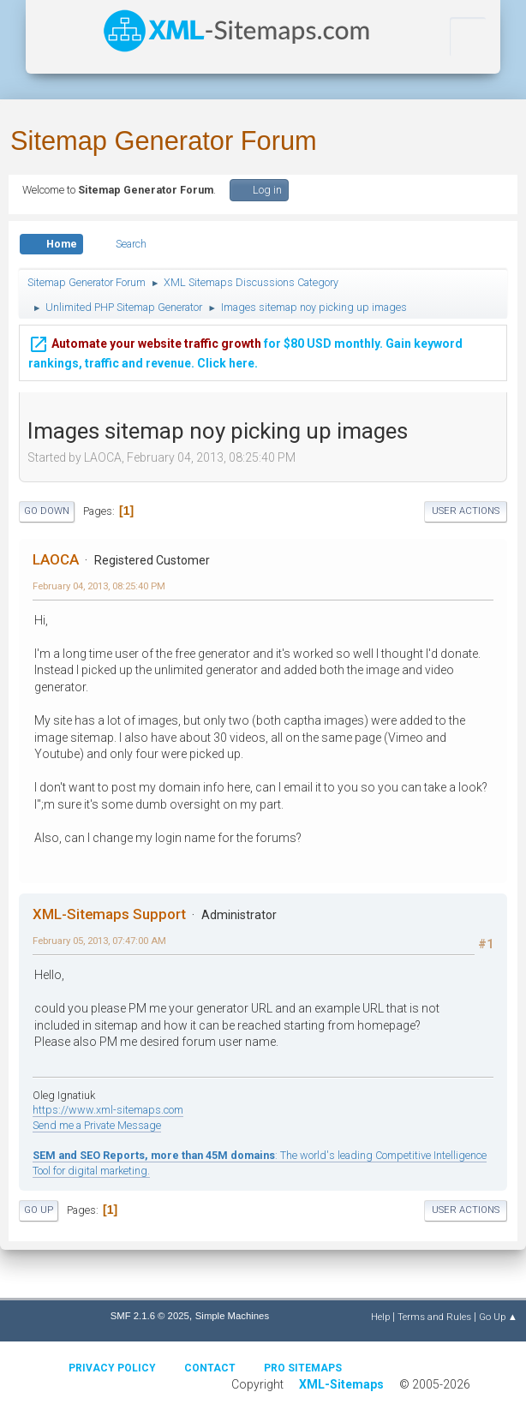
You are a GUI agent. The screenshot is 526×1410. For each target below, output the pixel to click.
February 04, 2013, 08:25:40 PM (99, 586)
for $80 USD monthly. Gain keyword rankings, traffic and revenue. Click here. (245, 350)
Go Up (38, 1210)
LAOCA (56, 559)
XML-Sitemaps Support (109, 914)
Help (380, 1317)
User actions (465, 511)
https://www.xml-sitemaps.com (108, 1109)
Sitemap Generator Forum (163, 141)
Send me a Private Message (97, 1125)
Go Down (46, 511)
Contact (210, 1368)
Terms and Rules (434, 1317)
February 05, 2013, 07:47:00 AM (99, 941)
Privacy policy (112, 1368)
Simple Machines (232, 1316)
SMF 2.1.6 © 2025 (150, 1316)
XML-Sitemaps (341, 1384)
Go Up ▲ (498, 1317)
